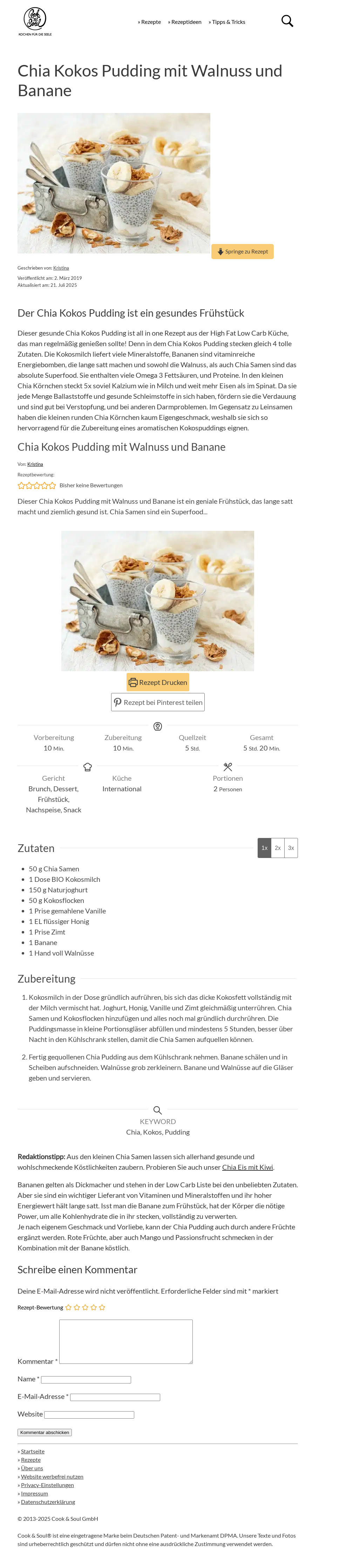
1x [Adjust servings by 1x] (264, 848)
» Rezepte (149, 21)
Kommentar (38, 1369)
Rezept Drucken (158, 682)
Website (30, 1422)
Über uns (32, 1476)
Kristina (61, 268)
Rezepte (31, 1468)
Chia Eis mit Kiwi (247, 1167)
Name (29, 1387)
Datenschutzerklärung (48, 1510)
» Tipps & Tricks (227, 21)
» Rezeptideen (185, 21)
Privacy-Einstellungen (47, 1493)
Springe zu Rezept (242, 251)
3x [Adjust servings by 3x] (291, 848)
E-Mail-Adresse (43, 1404)
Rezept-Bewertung (40, 1307)
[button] (21, 485)
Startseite (33, 1459)
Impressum (34, 1501)
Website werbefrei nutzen (52, 1484)
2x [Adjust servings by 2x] (278, 848)
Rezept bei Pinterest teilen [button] (158, 702)
